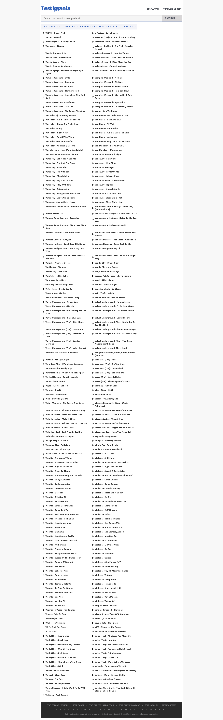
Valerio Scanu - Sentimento (58, 66)
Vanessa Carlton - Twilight (58, 240)
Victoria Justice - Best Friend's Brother (113, 410)
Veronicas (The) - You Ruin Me (109, 373)
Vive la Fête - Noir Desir (106, 623)
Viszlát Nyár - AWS (54, 618)
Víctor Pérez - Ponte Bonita (58, 289)
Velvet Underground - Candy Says (61, 302)
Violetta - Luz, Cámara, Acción (59, 536)
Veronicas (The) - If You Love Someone (64, 364)
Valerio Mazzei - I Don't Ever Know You (114, 58)
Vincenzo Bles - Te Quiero (57, 445)
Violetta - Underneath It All (108, 588)
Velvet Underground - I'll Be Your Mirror (114, 306)
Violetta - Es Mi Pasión (106, 510)
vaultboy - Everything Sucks (59, 285)
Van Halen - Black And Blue (108, 120)
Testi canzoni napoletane (101, 705)
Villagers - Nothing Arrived (108, 441)
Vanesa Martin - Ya (54, 214)
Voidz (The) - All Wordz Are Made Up (113, 636)
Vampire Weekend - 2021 (57, 78)
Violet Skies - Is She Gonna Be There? (63, 454)
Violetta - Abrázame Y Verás (58, 458)
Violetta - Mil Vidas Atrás (107, 545)
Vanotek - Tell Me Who (56, 276)
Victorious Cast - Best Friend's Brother (64, 432)
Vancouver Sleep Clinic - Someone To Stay (65, 206)
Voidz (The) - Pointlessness (108, 653)
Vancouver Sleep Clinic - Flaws (60, 202)
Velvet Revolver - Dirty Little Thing (62, 298)
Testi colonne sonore (57, 705)
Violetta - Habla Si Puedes (107, 519)
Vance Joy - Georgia (104, 167)
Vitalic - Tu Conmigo (55, 623)
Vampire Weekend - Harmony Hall (62, 91)
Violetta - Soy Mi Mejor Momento (111, 571)
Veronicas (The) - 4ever (106, 360)
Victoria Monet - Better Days (59, 428)
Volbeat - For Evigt (54, 679)
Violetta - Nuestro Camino (58, 549)
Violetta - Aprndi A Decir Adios (110, 471)
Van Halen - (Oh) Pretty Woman (60, 115)
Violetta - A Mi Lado (104, 454)
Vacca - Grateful (53, 37)
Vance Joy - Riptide (104, 185)
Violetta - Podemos (104, 553)
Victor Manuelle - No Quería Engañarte (64, 403)
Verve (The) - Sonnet (55, 381)
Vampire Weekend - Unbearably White (114, 107)
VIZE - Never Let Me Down (108, 627)
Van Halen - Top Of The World (59, 137)
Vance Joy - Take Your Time (108, 193)
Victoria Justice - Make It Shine (60, 419)
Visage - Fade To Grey (55, 614)
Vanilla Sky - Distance (55, 267)
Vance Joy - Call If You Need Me (60, 159)
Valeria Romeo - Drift (55, 53)
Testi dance (78, 705)
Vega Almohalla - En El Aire (108, 289)
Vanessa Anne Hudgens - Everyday (62, 218)
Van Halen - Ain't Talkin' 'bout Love (62, 120)
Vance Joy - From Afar (56, 167)
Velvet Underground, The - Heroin (111, 348)
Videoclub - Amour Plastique (59, 436)
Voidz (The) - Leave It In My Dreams (62, 645)
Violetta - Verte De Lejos (106, 597)
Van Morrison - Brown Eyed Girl (110, 146)
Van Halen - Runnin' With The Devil (112, 133)
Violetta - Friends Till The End (59, 519)
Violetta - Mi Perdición (106, 540)
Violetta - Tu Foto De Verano (59, 588)
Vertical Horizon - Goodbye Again (61, 377)
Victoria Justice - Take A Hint (109, 419)
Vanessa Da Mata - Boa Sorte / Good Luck (115, 240)
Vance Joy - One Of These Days (110, 180)
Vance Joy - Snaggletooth (107, 189)
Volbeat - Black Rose (55, 675)
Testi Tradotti (49, 26)
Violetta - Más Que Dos (106, 536)
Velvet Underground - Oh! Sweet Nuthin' (115, 311)
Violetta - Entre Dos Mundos (59, 506)
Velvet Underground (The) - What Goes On (66, 348)
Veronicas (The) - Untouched (109, 368)
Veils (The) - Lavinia (104, 293)
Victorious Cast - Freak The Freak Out (113, 432)
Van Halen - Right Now (56, 133)
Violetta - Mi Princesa (55, 545)
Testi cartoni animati (129, 705)
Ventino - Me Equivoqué (57, 360)
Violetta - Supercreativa (57, 575)
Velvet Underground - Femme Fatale (112, 302)
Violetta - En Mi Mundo (56, 501)
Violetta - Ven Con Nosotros (58, 592)
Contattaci (153, 9)
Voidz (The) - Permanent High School (113, 649)
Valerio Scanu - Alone (55, 62)
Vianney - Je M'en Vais (106, 386)
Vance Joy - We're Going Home (60, 198)
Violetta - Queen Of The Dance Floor (63, 558)
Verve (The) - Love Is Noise (108, 377)
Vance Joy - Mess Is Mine (57, 176)
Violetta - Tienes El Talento (58, 584)
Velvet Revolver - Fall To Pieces (110, 298)
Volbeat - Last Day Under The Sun (111, 684)
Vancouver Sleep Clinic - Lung (109, 202)
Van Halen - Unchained (106, 137)
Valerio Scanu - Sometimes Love (110, 66)
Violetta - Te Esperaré (55, 579)
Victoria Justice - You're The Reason (112, 423)
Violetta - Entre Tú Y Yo (106, 506)
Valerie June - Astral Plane (58, 58)
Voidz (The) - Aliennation (57, 636)
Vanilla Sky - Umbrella (56, 272)
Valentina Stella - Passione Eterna (111, 42)
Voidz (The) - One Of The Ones (60, 649)
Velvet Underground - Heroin (59, 306)
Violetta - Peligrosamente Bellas (60, 553)
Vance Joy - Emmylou (105, 159)
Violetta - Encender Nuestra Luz (110, 501)
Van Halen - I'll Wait (104, 124)
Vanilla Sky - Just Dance (106, 267)
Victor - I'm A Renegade (106, 399)
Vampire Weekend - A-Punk (108, 78)
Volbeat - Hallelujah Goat (57, 684)
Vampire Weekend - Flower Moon (111, 86)
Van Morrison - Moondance (108, 150)
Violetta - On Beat (103, 549)
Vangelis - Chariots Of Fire (57, 263)
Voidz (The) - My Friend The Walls (111, 645)
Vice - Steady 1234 (104, 390)
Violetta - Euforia (103, 514)
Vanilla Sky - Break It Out (107, 263)
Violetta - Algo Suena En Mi (108, 467)
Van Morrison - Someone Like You (62, 154)
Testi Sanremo (169, 705)
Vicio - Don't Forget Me (56, 399)
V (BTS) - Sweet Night (55, 33)
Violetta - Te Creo (103, 575)
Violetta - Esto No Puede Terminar (62, 514)
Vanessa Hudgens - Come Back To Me (113, 244)
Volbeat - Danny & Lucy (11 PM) (110, 675)
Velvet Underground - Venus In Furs (112, 318)
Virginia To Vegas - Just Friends (60, 610)
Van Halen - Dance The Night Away (62, 124)
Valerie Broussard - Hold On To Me (112, 53)
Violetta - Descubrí (54, 493)
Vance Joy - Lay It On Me (107, 172)
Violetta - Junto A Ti (55, 527)
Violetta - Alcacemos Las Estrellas (61, 462)
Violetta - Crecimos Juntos (58, 488)
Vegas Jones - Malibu (55, 293)
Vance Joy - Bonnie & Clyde (108, 154)
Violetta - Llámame (54, 532)
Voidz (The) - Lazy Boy (105, 640)
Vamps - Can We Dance (106, 111)
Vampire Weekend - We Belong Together (65, 111)
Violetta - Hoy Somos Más (107, 523)
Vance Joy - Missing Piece (107, 176)
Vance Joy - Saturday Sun (57, 189)
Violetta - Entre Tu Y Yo (56, 510)
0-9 (66, 26)
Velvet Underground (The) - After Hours (64, 322)
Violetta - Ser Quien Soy (106, 566)
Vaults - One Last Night (106, 285)
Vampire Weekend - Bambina (59, 82)
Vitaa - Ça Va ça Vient (105, 618)
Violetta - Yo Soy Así (104, 601)
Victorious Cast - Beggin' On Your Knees (114, 428)
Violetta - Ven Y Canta (105, 592)
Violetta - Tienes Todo (105, 584)
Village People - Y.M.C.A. (57, 441)
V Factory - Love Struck (106, 33)
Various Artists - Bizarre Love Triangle (113, 276)
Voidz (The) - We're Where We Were (112, 662)
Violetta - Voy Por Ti (55, 601)
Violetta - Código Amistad (57, 480)
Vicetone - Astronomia (56, 394)
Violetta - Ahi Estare (104, 458)
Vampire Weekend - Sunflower (60, 102)
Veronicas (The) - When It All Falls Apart (64, 373)
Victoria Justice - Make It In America (112, 415)
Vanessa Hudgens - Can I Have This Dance (65, 244)
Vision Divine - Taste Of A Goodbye (112, 614)
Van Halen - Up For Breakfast (59, 141)
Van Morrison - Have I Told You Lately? (64, 150)
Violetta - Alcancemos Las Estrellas (111, 462)
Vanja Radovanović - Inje (107, 272)
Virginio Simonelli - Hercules (109, 610)
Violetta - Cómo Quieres (106, 480)
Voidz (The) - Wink (54, 666)
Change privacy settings (149, 714)
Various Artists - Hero (55, 280)
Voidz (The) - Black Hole (56, 640)
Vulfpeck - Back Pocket (56, 695)
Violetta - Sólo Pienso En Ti (108, 562)
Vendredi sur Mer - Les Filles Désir (61, 352)
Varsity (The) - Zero (104, 280)
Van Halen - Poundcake (106, 128)
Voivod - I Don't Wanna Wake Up (111, 666)
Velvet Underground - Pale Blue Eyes (63, 318)
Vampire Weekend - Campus (59, 86)
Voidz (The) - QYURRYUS (106, 658)
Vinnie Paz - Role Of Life (106, 445)
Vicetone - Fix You (103, 394)
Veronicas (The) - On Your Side (110, 364)
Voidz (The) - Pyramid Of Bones (60, 658)
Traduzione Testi (172, 9)
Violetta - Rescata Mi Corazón (59, 562)
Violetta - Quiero (103, 558)
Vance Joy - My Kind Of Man (59, 180)
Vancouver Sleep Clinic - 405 (108, 198)
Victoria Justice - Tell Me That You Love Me (66, 423)
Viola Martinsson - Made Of (108, 449)
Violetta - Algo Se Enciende (58, 467)
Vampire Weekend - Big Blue (109, 82)
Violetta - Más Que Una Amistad (61, 540)
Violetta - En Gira (103, 497)
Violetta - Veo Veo (54, 597)
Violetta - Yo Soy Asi (55, 605)
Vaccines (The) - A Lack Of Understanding (115, 37)
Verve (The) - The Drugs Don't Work (112, 381)
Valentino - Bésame (54, 46)
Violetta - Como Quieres (106, 484)
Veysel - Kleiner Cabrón (56, 386)
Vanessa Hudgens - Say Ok (107, 248)
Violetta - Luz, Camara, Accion (109, 532)
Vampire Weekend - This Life (59, 107)
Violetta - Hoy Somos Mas (58, 523)
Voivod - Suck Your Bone (57, 671)
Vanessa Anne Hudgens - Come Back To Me (116, 214)
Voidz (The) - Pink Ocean (57, 653)
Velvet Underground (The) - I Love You (64, 329)
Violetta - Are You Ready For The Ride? (114, 475)
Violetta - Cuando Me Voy (107, 488)
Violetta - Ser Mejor (55, 566)
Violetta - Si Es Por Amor (57, 571)
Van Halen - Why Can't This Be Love (112, 141)
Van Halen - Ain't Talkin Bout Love (111, 115)
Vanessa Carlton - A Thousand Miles (62, 232)
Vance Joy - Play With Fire (58, 185)
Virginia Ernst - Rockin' (106, 605)
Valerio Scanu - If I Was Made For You (113, 62)
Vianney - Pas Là (53, 390)
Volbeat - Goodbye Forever (108, 679)
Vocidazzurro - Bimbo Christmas (110, 632)
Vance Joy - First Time (105, 163)
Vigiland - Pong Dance (105, 436)
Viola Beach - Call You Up (57, 449)
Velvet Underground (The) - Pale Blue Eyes (115, 329)
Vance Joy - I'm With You (57, 172)
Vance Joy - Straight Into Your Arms (62, 193)
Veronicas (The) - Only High (58, 368)
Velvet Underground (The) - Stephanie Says (116, 334)
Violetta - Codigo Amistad (57, 484)
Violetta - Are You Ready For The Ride (63, 475)
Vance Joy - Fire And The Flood (60, 163)
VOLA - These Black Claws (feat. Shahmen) (115, 671)
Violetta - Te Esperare (105, 579)
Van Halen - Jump (53, 128)
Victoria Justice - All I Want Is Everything (65, 410)
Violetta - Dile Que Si (55, 497)
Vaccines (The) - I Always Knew (60, 42)
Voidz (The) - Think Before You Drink (63, 662)
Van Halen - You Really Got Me (60, 146)
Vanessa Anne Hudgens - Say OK (110, 225)
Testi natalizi (151, 705)
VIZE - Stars (50, 632)
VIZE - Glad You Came (55, 627)
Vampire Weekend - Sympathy (110, 102)
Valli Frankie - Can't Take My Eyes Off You (115, 71)
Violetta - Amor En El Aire (57, 471)
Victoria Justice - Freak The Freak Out (63, 415)
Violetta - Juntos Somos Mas (109, 527)
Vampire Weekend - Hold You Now (112, 91)
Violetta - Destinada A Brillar (109, 493)
